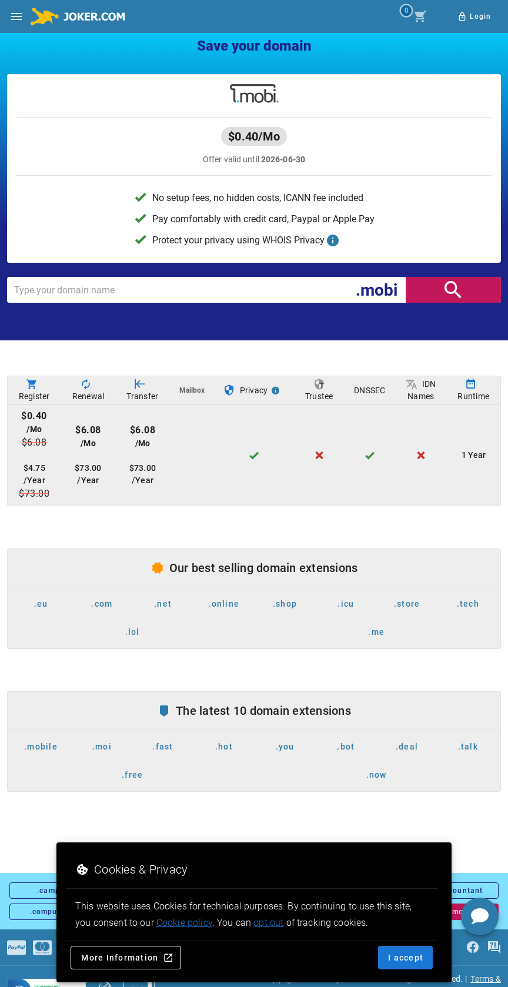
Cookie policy (184, 922)
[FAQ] (494, 947)
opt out (268, 922)
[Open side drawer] (16, 16)
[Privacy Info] (276, 390)
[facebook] (473, 947)
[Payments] (16, 947)
